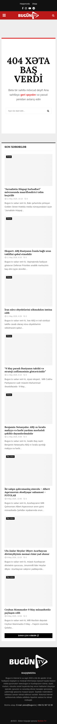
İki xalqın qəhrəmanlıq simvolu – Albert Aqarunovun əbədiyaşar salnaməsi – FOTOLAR (27, 492)
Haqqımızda (25, 4)
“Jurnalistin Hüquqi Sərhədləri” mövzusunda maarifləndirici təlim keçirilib (24, 192)
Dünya (9, 218)
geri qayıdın (28, 94)
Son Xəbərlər (15, 147)
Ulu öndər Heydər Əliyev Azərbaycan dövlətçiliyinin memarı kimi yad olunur (27, 552)
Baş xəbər (10, 456)
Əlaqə (34, 4)
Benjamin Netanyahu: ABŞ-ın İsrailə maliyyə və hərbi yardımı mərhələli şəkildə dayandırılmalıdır (25, 430)
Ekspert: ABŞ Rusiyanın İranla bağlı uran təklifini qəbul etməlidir (28, 252)
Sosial (9, 157)
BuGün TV (41, 721)
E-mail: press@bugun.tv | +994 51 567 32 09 (34, 705)
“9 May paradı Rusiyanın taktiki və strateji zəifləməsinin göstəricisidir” (25, 370)
